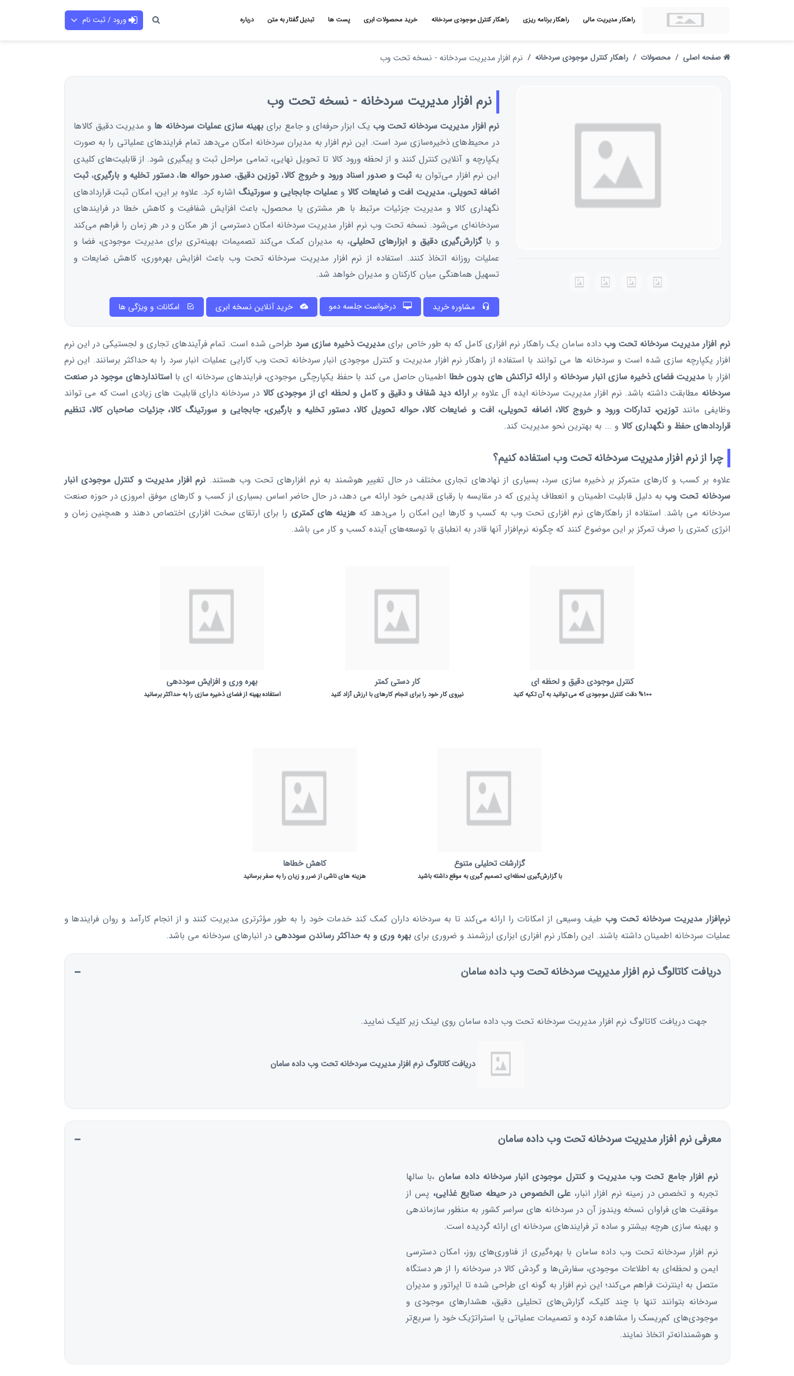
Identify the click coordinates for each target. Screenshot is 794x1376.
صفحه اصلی (706, 58)
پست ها (339, 20)
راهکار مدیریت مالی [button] (609, 20)
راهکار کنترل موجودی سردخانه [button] (470, 20)
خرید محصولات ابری (391, 20)
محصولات (656, 58)
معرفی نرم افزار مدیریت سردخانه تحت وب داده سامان (609, 1139)
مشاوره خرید (461, 307)
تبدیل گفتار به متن (291, 20)
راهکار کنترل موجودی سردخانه (581, 58)
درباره (247, 20)
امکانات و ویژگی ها (157, 307)
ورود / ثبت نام (104, 20)
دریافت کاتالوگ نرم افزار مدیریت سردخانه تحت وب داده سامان (591, 972)
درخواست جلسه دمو (370, 306)
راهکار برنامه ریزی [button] (546, 20)
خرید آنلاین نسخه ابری (261, 307)
